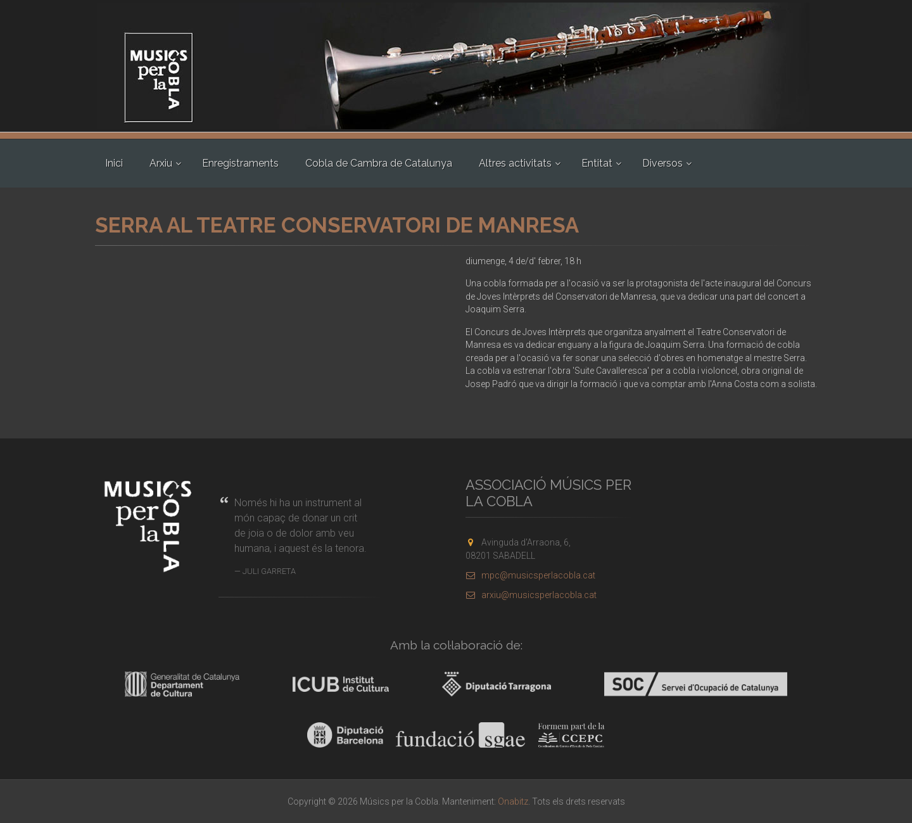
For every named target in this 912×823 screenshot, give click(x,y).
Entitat (596, 163)
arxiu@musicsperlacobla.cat (531, 595)
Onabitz (513, 801)
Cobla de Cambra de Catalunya (378, 163)
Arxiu (160, 163)
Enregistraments (240, 163)
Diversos (662, 163)
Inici (114, 163)
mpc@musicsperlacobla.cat (530, 575)
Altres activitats (515, 163)
